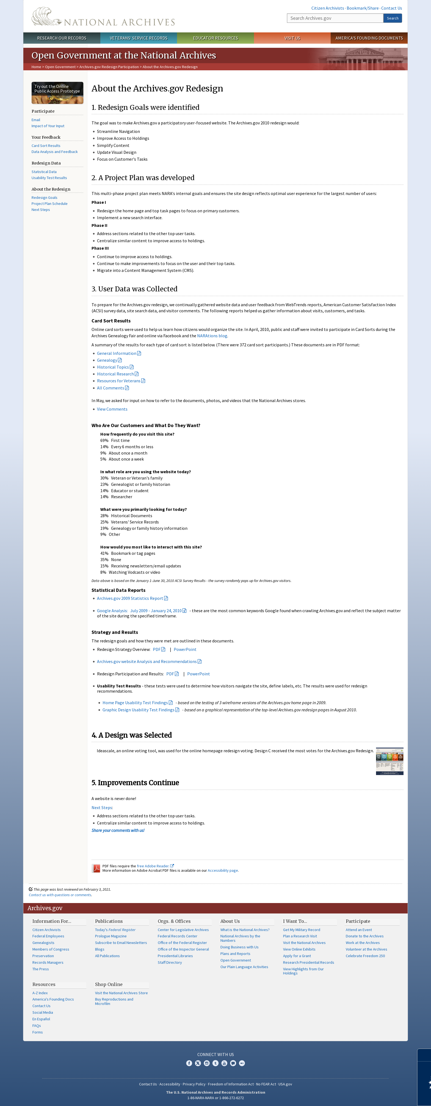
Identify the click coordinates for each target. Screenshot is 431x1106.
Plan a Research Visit (300, 936)
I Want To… (295, 921)
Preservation (43, 955)
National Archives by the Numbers (240, 938)
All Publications (107, 955)
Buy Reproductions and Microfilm (114, 1001)
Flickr (242, 1063)
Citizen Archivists (327, 8)
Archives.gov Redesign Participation (109, 66)
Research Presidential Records (308, 962)
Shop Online (109, 984)
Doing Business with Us (239, 947)
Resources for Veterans (118, 380)
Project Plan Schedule (50, 203)
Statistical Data (44, 171)
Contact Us (391, 8)
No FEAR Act (266, 1084)
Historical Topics (113, 367)
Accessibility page (223, 870)
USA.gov (285, 1084)
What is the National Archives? (245, 929)
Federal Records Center (177, 936)
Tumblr (215, 1063)
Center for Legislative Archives (183, 929)
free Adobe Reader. (155, 865)
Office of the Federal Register (182, 942)
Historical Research (115, 374)
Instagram (206, 1063)
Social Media (42, 1012)
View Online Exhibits (299, 949)
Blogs (99, 949)
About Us (230, 921)
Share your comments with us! (118, 830)
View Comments (112, 409)
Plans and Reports (235, 953)
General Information (116, 353)
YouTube (224, 1063)
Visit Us (292, 38)
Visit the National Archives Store (121, 992)
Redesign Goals (44, 197)
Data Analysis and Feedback (55, 151)
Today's (115, 929)
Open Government (60, 66)
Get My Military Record (301, 929)
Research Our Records (61, 38)
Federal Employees (48, 936)
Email (36, 119)
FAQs (36, 1025)
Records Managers (47, 962)
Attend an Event (359, 929)
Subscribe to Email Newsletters (121, 942)
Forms (37, 1032)
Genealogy (107, 360)
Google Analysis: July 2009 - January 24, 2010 (139, 610)
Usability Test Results (49, 177)
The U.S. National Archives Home (103, 16)
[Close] (424, 1055)
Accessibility (169, 1084)
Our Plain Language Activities (244, 966)
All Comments (110, 388)
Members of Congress (50, 949)
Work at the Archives (363, 942)
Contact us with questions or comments (60, 894)
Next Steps (41, 209)
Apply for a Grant (297, 955)
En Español (41, 1018)
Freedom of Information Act (231, 1084)
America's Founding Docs (53, 999)
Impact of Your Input (48, 125)
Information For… (51, 921)
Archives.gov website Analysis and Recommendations (147, 661)
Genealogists (43, 942)
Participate (358, 921)
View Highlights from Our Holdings (303, 971)
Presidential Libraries (175, 955)
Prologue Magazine (111, 936)
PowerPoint (185, 649)
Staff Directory (170, 962)
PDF (157, 649)
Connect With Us (215, 1054)
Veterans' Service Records (138, 38)
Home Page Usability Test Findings (135, 702)
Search (393, 18)
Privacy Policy (194, 1084)
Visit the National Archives (304, 942)
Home (36, 66)
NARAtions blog (212, 335)
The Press (40, 968)
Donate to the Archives (365, 936)
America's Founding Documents (369, 38)
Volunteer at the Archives (366, 949)
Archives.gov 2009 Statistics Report (130, 598)
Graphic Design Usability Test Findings (139, 709)
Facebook (189, 1063)
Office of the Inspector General (183, 949)
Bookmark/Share (363, 8)
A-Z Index (40, 992)
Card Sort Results (46, 145)
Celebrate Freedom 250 (365, 955)
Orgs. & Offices (174, 921)
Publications (109, 921)
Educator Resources (215, 38)
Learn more (382, 1096)
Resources (44, 984)
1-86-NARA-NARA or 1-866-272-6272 (215, 1097)
